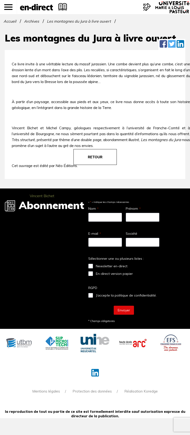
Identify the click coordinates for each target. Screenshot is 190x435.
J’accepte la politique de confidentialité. (126, 295)
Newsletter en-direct (111, 266)
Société (131, 233)
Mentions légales (46, 391)
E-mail (94, 233)
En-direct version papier (114, 274)
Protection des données (92, 391)
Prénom (133, 208)
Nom (93, 208)
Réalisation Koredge (141, 391)
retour (95, 157)
